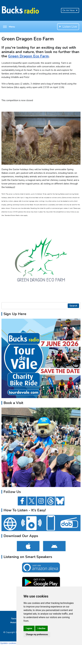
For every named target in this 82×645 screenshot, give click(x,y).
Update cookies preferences (14, 643)
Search (73, 305)
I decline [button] (41, 628)
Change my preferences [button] (37, 634)
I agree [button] (29, 628)
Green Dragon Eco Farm (28, 56)
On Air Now (70, 10)
